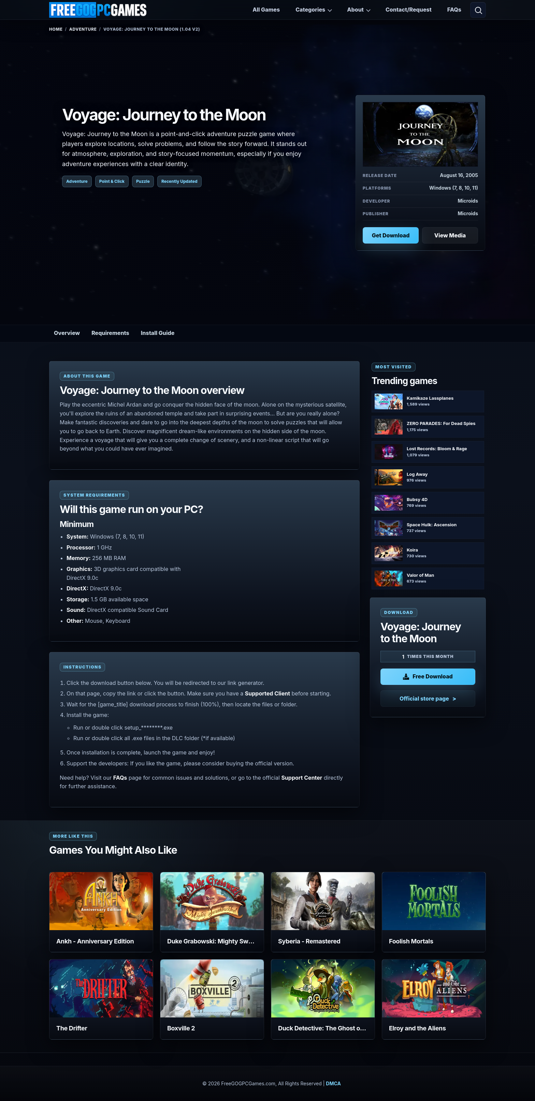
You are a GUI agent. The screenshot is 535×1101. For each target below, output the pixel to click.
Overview (67, 332)
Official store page (424, 698)
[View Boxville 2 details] (212, 988)
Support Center (301, 777)
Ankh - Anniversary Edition (95, 941)
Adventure (83, 29)
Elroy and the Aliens (417, 1028)
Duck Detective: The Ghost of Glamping (323, 1028)
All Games (266, 9)
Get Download (391, 235)
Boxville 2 (181, 1028)
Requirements (110, 332)
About (355, 9)
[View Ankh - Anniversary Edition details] (101, 901)
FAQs (454, 9)
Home (55, 29)
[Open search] (478, 10)
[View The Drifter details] (101, 988)
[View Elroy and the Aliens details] (434, 988)
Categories (310, 9)
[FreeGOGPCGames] (98, 10)
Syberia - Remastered (309, 941)
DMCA (333, 1083)
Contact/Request (409, 9)
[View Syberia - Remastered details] (323, 901)
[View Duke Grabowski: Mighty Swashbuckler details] (212, 901)
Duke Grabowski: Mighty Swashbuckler (212, 941)
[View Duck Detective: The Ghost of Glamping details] (323, 988)
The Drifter (71, 1028)
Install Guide (158, 332)
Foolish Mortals (411, 941)
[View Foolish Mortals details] (434, 901)
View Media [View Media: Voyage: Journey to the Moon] (450, 235)
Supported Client (267, 693)
